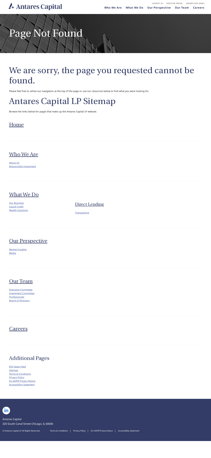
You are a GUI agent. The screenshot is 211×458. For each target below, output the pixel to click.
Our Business (17, 207)
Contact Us (157, 4)
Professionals (17, 306)
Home (16, 127)
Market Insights (19, 255)
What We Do (134, 9)
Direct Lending (89, 208)
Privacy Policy (17, 392)
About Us (15, 165)
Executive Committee (22, 297)
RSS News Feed (18, 378)
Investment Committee (23, 302)
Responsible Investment (24, 170)
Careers (198, 9)
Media (13, 259)
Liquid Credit (17, 212)
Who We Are (113, 9)
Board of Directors (20, 311)
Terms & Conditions (21, 387)
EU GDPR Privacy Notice (24, 396)
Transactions (83, 217)
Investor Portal (174, 4)
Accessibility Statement (23, 401)
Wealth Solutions (19, 217)
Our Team (182, 9)
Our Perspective (159, 9)
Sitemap (14, 382)
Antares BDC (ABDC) (195, 4)
